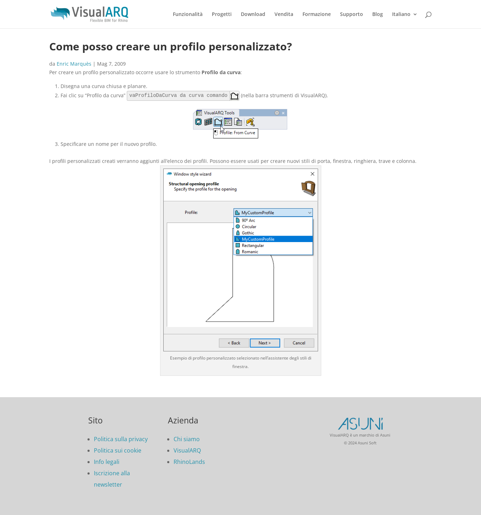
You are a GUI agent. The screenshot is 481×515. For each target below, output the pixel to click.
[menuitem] (405, 20)
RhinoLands (189, 462)
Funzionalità (188, 14)
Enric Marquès (74, 63)
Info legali (106, 462)
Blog (377, 14)
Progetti (222, 14)
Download (253, 14)
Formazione (316, 14)
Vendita (284, 14)
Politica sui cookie (117, 450)
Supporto (351, 14)
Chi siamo (187, 439)
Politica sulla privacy (121, 439)
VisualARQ (187, 450)
